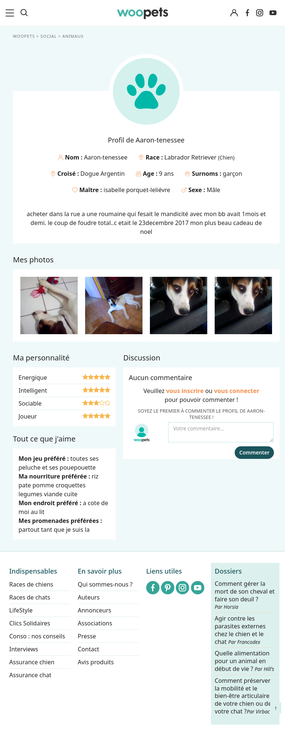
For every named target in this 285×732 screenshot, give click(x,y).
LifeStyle (21, 610)
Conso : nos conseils (37, 636)
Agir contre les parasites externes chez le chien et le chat (240, 630)
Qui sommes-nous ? (105, 584)
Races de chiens (31, 584)
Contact (88, 649)
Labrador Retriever (191, 157)
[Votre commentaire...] (221, 432)
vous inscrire (185, 391)
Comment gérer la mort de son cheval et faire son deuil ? (245, 595)
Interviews (23, 649)
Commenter (254, 452)
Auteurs (89, 597)
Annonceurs (94, 610)
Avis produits (96, 662)
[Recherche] (24, 13)
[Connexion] (234, 13)
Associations (95, 623)
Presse (87, 636)
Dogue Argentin (102, 173)
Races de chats (29, 597)
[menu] (11, 13)
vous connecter (236, 391)
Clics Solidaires (29, 623)
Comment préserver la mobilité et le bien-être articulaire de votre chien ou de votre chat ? (243, 695)
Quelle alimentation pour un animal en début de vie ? (244, 661)
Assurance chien (31, 662)
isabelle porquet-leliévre (137, 190)
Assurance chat (30, 675)
